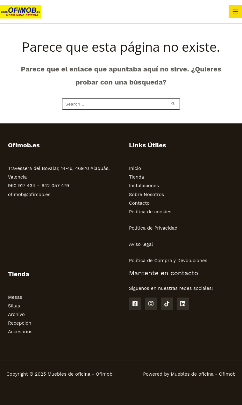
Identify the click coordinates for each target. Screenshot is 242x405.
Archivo (16, 314)
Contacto (139, 203)
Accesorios (20, 332)
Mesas (15, 297)
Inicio (135, 168)
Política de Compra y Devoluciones (168, 260)
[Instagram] (151, 304)
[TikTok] (167, 304)
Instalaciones (144, 185)
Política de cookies (150, 212)
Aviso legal (141, 244)
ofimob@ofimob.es (29, 194)
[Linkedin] (183, 304)
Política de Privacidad (153, 228)
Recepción (19, 323)
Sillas (14, 306)
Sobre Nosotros (146, 194)
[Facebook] (135, 304)
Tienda (136, 177)
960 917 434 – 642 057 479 (38, 185)
